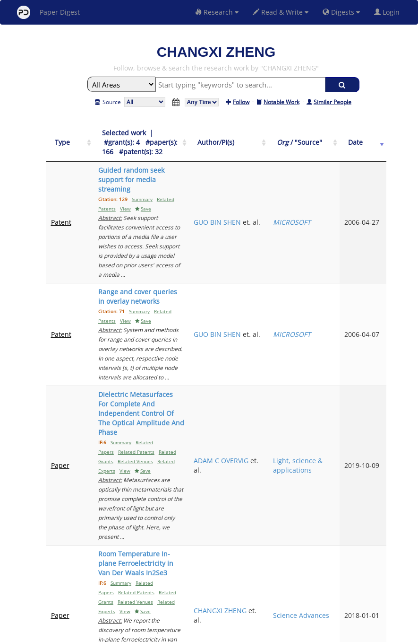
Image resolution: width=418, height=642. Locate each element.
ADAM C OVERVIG (271, 323)
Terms (213, 633)
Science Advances (326, 416)
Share (257, 633)
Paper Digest (48, 12)
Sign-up (190, 633)
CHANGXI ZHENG (271, 416)
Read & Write (280, 12)
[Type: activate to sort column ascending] (62, 137)
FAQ (169, 633)
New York (285, 633)
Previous (279, 552)
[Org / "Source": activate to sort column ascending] (331, 137)
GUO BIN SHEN (271, 184)
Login (388, 12)
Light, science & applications (330, 328)
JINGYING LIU (278, 495)
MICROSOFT (330, 184)
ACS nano (326, 500)
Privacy (235, 633)
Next (372, 552)
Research (217, 12)
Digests (341, 12)
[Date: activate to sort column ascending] (370, 137)
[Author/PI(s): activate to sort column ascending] (280, 137)
